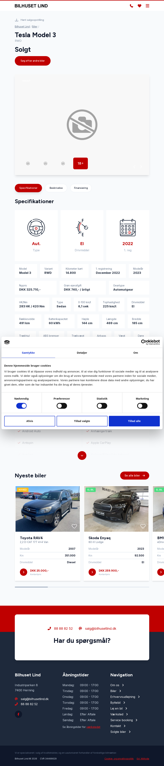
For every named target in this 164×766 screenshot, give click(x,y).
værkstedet (93, 726)
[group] (82, 124)
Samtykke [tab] (28, 352)
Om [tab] (135, 352)
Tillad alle (134, 421)
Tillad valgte (82, 421)
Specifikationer (28, 187)
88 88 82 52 (60, 629)
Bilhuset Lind (22, 26)
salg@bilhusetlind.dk (97, 629)
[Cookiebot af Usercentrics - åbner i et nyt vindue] (144, 342)
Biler (34, 26)
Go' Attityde (143, 758)
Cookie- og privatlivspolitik (119, 758)
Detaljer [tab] (82, 352)
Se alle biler (135, 476)
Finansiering (81, 187)
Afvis (29, 421)
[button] (135, 166)
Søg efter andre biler (33, 60)
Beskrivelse (56, 187)
